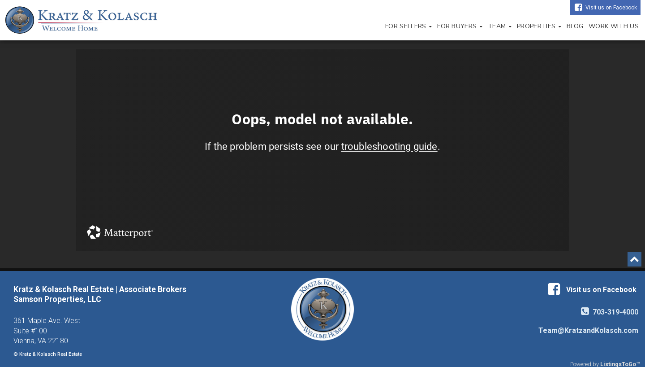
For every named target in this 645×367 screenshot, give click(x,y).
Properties (539, 26)
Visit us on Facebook (611, 7)
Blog (575, 26)
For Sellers (408, 26)
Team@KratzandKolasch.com (588, 330)
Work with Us (614, 26)
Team (500, 26)
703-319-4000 (609, 312)
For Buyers (459, 26)
